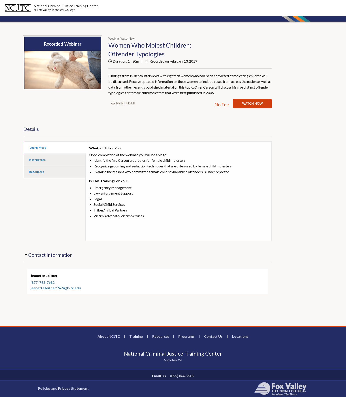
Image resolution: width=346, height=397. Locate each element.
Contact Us (213, 336)
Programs (186, 336)
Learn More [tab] (38, 147)
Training (136, 336)
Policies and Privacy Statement (63, 388)
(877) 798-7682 (42, 282)
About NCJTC (109, 336)
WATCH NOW (252, 103)
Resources (160, 336)
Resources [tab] (36, 172)
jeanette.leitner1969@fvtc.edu (55, 288)
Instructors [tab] (37, 159)
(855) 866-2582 (182, 376)
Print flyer (125, 103)
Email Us (159, 376)
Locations (240, 336)
